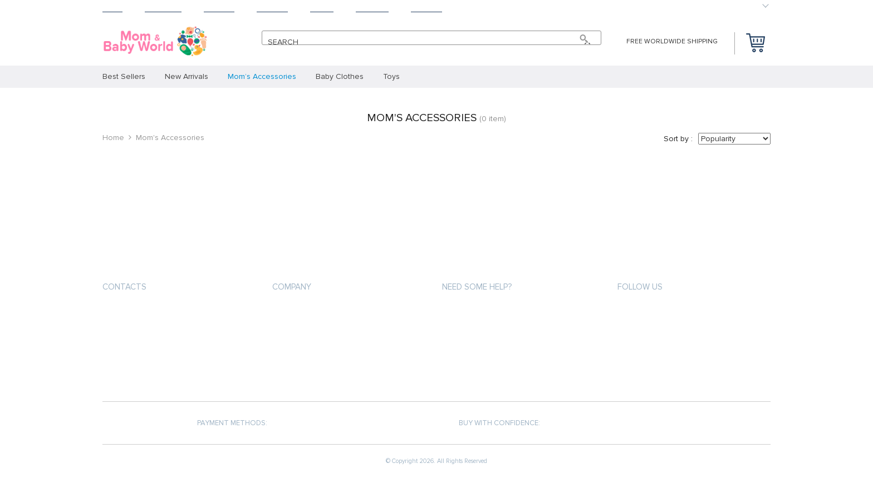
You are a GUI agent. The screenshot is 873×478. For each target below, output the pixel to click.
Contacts (124, 287)
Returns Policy (470, 352)
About (321, 8)
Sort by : (678, 138)
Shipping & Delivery (476, 332)
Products (163, 8)
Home (112, 8)
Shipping (219, 8)
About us (289, 312)
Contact (426, 8)
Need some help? (477, 287)
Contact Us (293, 372)
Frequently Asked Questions (495, 372)
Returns (272, 8)
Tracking (372, 8)
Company (291, 287)
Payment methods (474, 312)
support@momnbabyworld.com (162, 313)
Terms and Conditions (313, 352)
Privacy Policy (297, 332)
